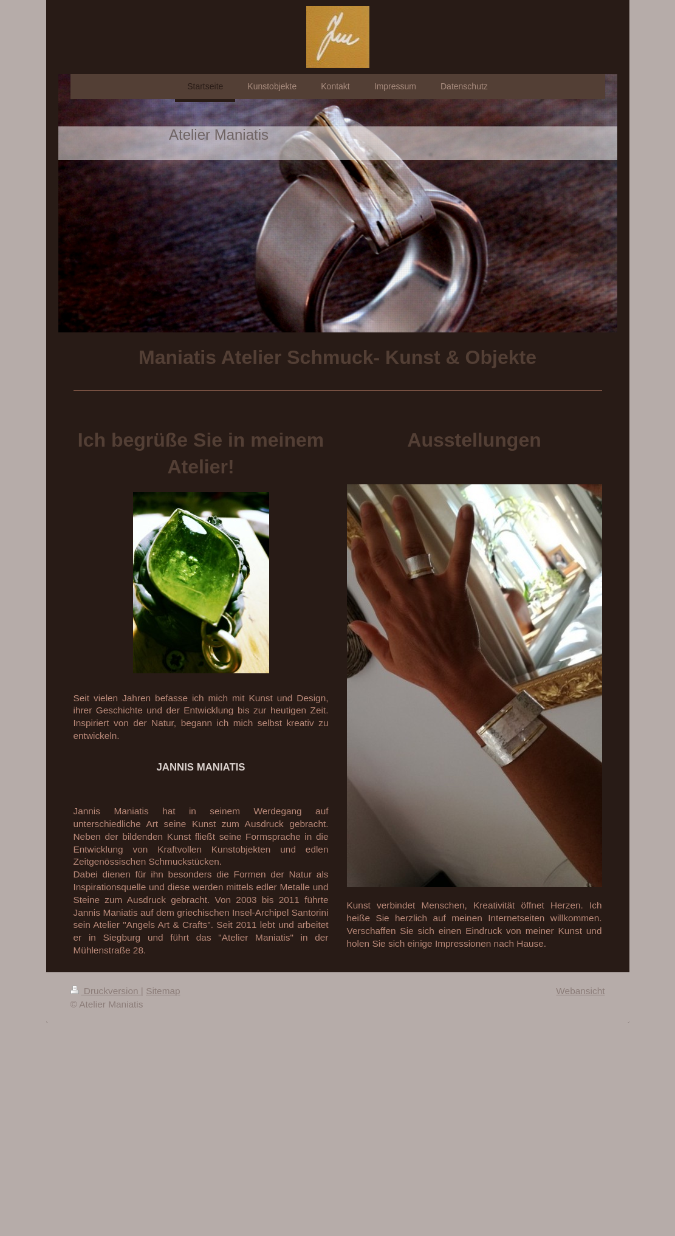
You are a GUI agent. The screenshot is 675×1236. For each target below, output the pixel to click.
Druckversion (105, 991)
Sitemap (163, 991)
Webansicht (580, 991)
